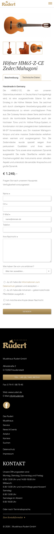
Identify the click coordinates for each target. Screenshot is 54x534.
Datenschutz (9, 449)
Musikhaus (8, 420)
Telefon (6, 224)
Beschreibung (10, 77)
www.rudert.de (15, 392)
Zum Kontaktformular (13, 517)
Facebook (6, 405)
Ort (5, 204)
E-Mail (6, 214)
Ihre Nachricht (10, 236)
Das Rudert (8, 416)
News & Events (10, 429)
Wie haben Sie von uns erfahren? (19, 266)
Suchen (6, 442)
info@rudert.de (17, 396)
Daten (31, 77)
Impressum (8, 453)
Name (6, 193)
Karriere (6, 438)
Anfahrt (6, 434)
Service (6, 425)
